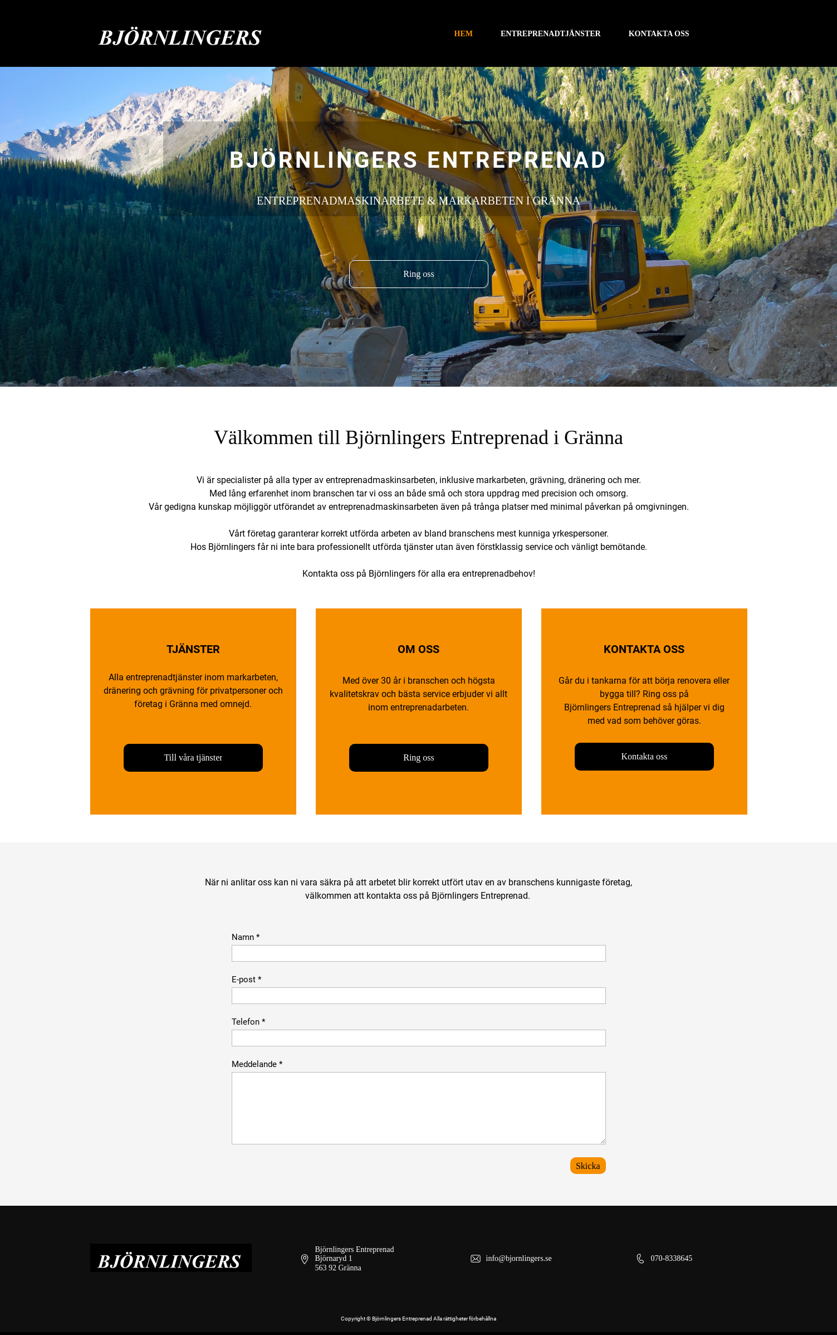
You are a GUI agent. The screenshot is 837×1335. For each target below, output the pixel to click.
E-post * (246, 980)
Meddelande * (257, 1064)
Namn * (246, 937)
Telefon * (248, 1022)
